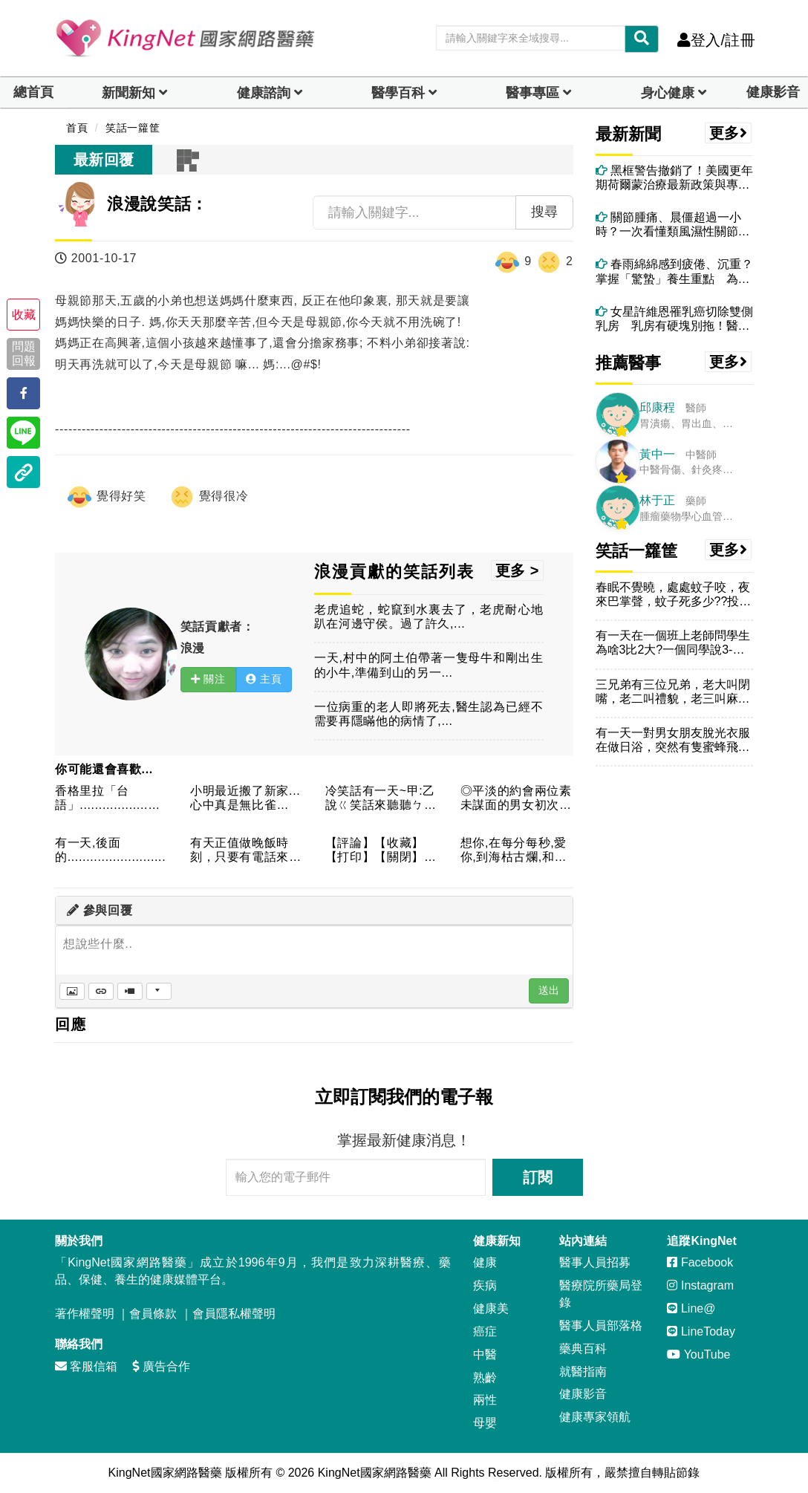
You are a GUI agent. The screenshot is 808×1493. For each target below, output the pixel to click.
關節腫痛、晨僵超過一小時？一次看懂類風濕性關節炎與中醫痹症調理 (673, 224)
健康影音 (773, 92)
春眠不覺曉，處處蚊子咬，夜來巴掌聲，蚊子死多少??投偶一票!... (674, 594)
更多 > (517, 570)
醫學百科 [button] (398, 92)
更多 (728, 133)
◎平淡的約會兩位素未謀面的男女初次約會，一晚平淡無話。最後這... (516, 798)
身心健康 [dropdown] (667, 92)
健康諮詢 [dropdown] (263, 92)
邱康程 (657, 407)
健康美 (491, 1308)
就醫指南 (583, 1371)
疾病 (485, 1285)
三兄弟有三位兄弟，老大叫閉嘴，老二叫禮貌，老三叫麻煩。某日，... (673, 692)
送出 (548, 990)
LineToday (700, 1331)
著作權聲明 (84, 1313)
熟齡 (485, 1377)
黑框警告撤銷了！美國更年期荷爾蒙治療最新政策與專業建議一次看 (674, 178)
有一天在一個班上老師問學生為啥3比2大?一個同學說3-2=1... (673, 643)
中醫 (485, 1354)
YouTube (698, 1354)
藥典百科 (583, 1348)
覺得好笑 (106, 497)
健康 (485, 1262)
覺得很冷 (209, 497)
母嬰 (485, 1422)
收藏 (24, 314)
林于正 (657, 500)
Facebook (700, 1262)
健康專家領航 (595, 1417)
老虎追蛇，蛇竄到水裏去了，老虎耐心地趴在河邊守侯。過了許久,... (429, 616)
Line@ (691, 1308)
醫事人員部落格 (600, 1325)
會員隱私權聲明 (234, 1313)
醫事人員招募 (595, 1262)
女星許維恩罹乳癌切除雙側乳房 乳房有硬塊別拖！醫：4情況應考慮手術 (674, 319)
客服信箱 (86, 1366)
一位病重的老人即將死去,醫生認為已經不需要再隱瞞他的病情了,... (429, 713)
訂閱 (538, 1177)
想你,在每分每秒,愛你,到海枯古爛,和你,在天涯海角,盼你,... (515, 850)
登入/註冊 (716, 40)
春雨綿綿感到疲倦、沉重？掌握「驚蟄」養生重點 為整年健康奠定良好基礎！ (674, 271)
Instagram (700, 1285)
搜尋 (544, 211)
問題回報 (24, 353)
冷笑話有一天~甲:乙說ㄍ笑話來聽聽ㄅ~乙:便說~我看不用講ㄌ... (380, 798)
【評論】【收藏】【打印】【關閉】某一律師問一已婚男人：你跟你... (381, 850)
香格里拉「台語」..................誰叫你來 (107, 798)
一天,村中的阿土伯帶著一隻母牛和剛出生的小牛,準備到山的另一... (429, 664)
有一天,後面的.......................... (110, 849)
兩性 (485, 1399)
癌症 (485, 1331)
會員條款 (153, 1313)
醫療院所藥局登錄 (600, 1294)
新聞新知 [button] (128, 92)
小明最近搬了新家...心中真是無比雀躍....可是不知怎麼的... (245, 798)
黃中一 (657, 454)
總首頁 (33, 92)
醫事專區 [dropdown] (532, 92)
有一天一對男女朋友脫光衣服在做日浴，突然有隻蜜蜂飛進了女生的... (673, 740)
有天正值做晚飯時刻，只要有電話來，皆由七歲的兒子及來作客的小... (246, 850)
